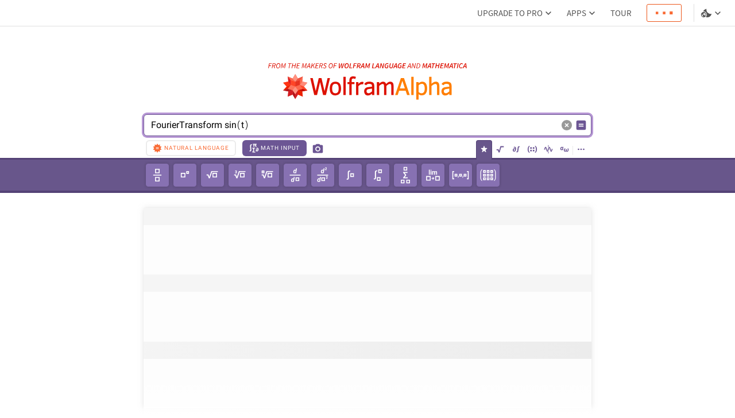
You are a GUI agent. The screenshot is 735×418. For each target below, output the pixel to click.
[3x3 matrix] (488, 175)
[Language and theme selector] (712, 13)
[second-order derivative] (322, 175)
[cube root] (240, 175)
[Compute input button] (581, 125)
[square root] (212, 175)
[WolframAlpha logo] (367, 87)
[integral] (350, 175)
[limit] (432, 175)
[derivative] (295, 175)
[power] (184, 175)
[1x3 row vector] (460, 175)
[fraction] (157, 175)
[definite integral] (377, 175)
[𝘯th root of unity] (267, 175)
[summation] (405, 175)
